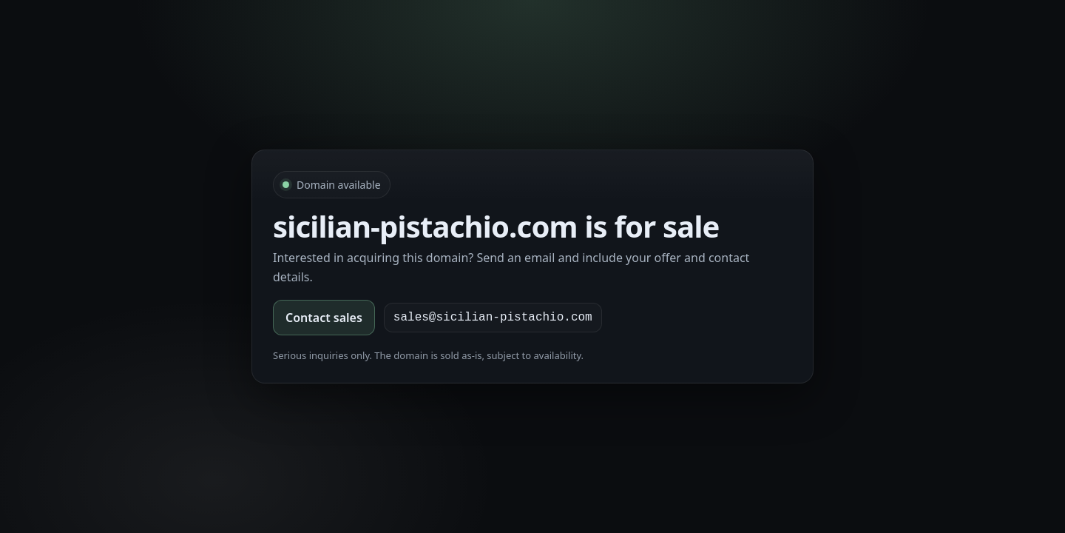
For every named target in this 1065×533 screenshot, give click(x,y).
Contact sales (323, 317)
